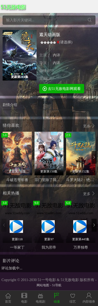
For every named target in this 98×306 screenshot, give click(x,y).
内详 (56, 55)
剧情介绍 (10, 105)
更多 (89, 126)
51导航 (56, 285)
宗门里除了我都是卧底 (52, 180)
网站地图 (43, 285)
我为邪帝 (49, 247)
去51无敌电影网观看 (62, 88)
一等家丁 (17, 247)
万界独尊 (80, 247)
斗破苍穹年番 (17, 180)
